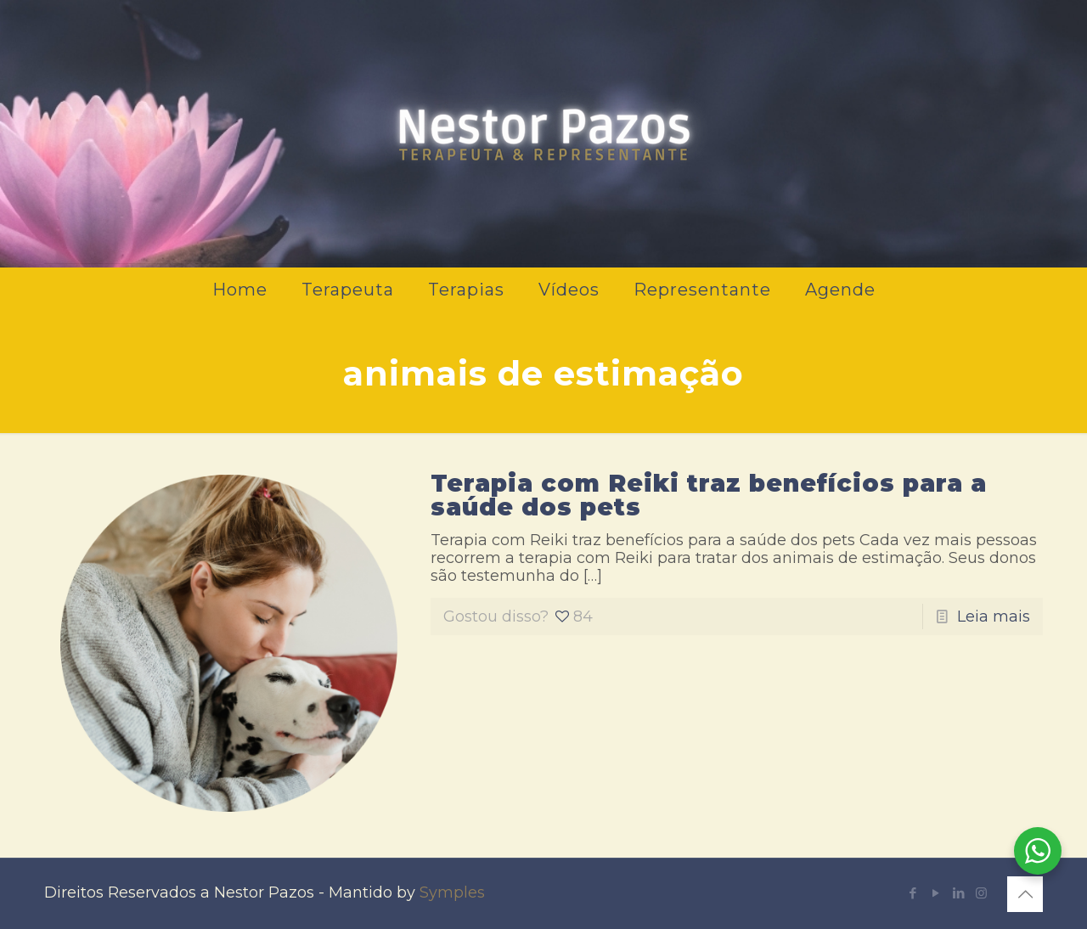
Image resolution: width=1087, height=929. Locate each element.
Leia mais (993, 616)
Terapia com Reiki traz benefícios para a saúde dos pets (709, 495)
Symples (452, 892)
